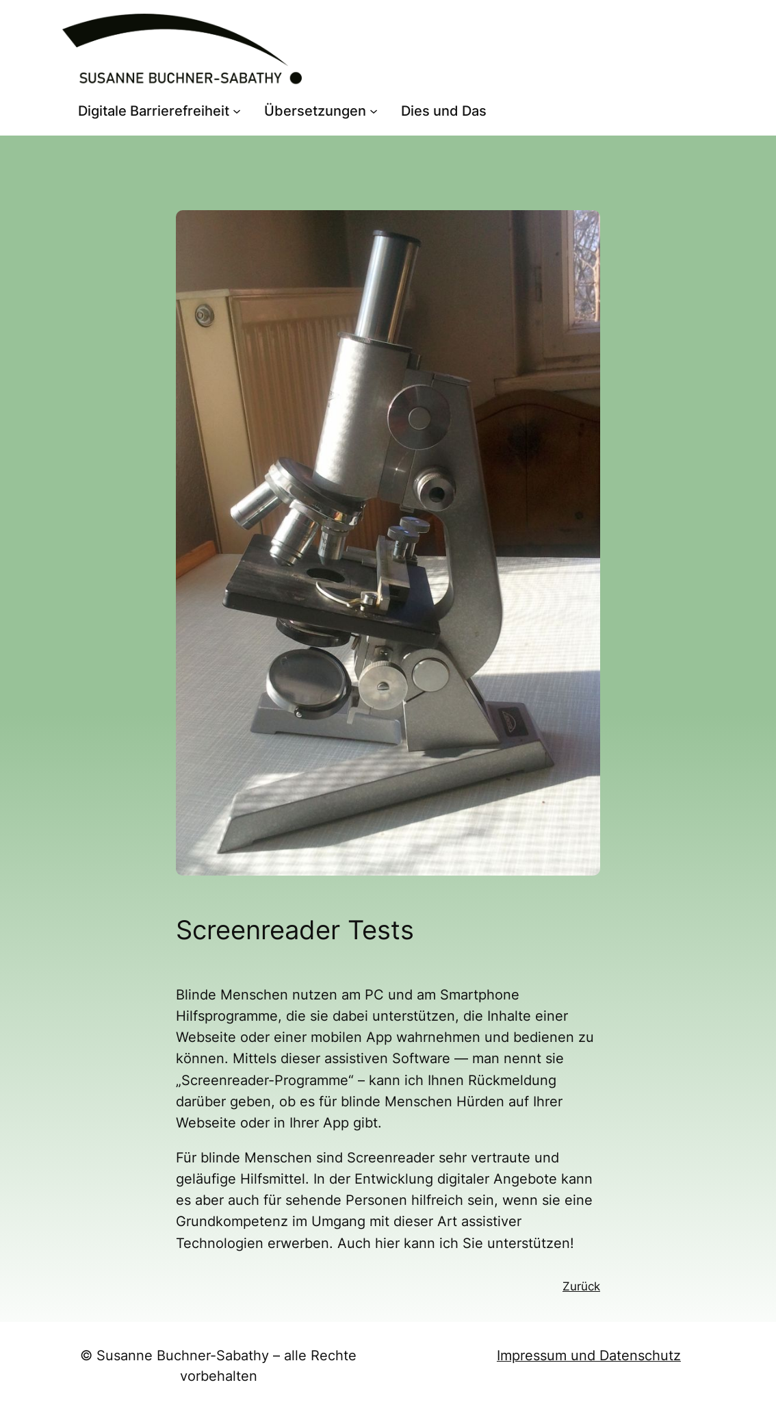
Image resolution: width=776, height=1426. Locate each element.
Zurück (581, 1286)
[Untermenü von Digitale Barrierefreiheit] (237, 111)
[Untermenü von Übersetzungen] (374, 111)
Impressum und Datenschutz (589, 1355)
